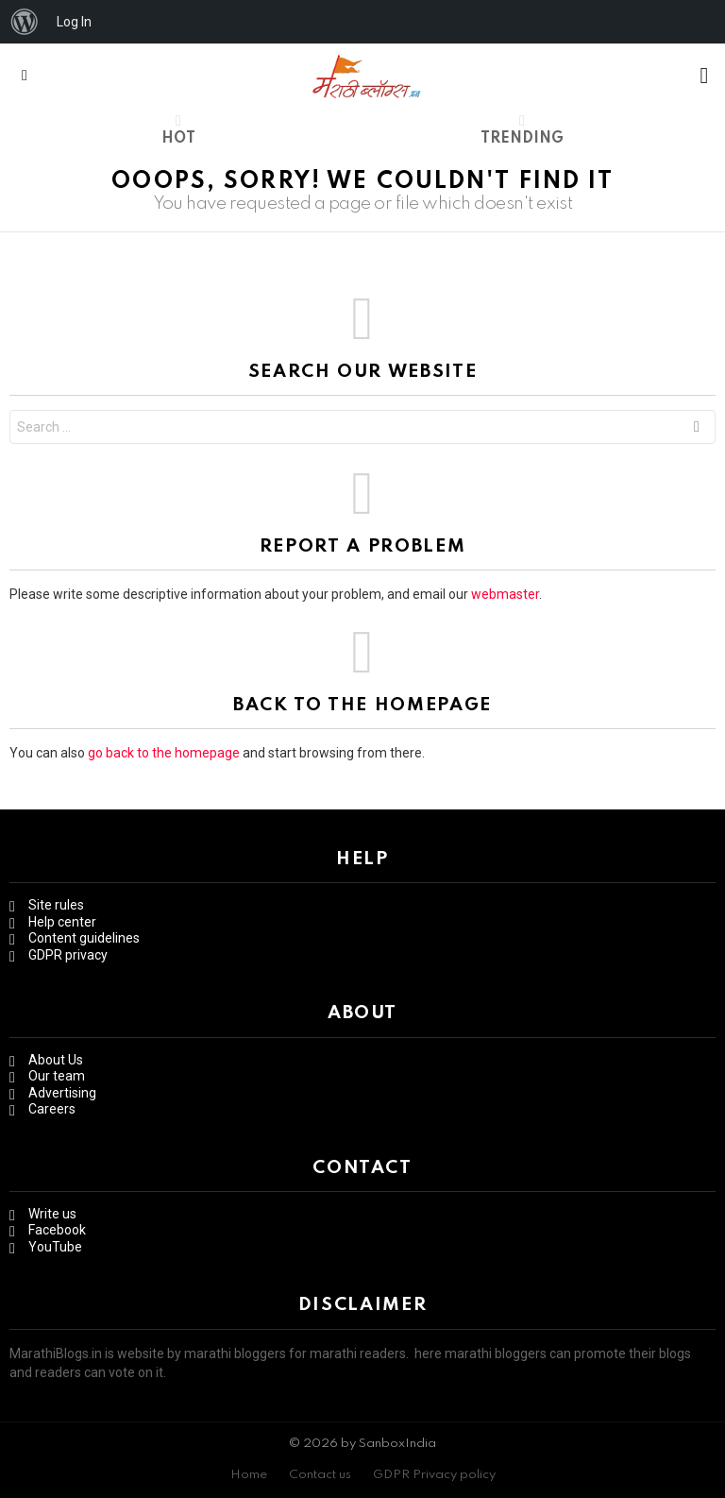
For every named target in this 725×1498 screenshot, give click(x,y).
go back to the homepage (164, 752)
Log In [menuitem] (74, 21)
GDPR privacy (68, 954)
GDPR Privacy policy (434, 1475)
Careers (52, 1108)
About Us (55, 1059)
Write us (52, 1213)
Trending (522, 129)
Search (697, 429)
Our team (56, 1075)
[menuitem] (24, 21)
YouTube (55, 1246)
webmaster (505, 594)
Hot (178, 129)
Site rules (56, 904)
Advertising (62, 1092)
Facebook (57, 1229)
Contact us (320, 1475)
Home (248, 1475)
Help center (62, 921)
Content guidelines (84, 937)
